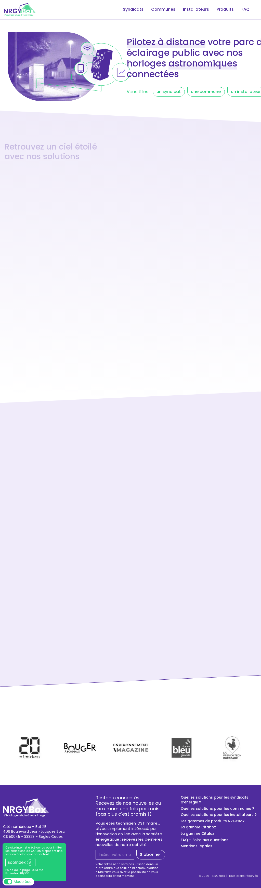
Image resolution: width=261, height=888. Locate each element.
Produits (224, 9)
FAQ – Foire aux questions (204, 840)
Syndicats (127, 9)
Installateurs (193, 9)
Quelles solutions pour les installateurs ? (219, 814)
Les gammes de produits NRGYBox (212, 821)
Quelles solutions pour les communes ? (217, 808)
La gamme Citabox (198, 827)
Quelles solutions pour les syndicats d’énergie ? (214, 800)
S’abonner (150, 854)
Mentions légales (196, 846)
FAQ (245, 9)
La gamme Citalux (197, 833)
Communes (159, 9)
